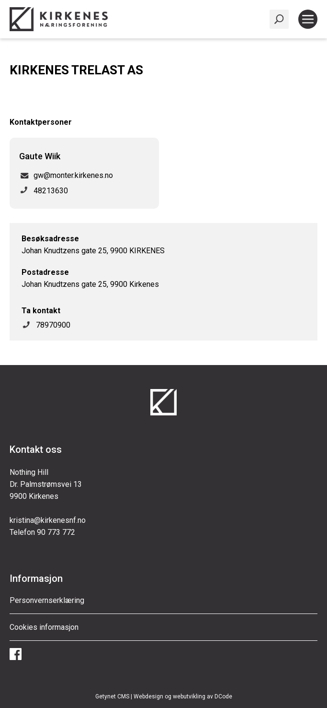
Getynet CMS (112, 696)
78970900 (53, 325)
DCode (223, 696)
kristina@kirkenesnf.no (48, 520)
